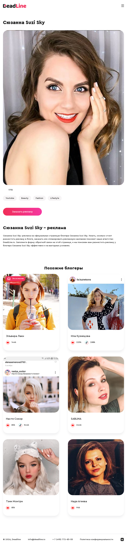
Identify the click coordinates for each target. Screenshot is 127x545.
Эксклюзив (18, 279)
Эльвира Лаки (15, 336)
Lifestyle (54, 198)
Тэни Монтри (14, 501)
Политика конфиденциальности (96, 539)
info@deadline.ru (36, 539)
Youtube (10, 198)
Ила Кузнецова (80, 336)
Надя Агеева (79, 501)
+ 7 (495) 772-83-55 (62, 539)
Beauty (24, 198)
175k (10, 190)
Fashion (39, 198)
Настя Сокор (14, 418)
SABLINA (76, 418)
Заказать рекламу (22, 211)
